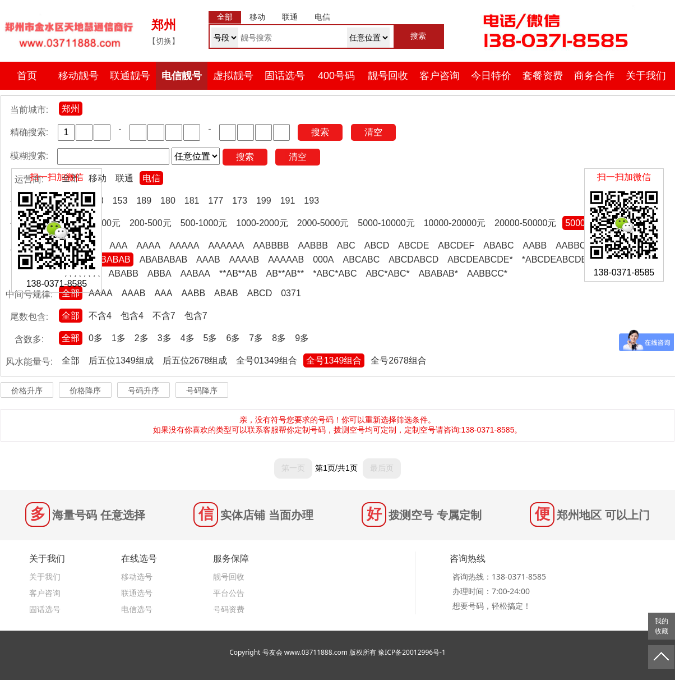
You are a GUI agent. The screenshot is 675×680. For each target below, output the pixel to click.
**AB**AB (238, 273)
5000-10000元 (386, 223)
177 (216, 200)
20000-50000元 (525, 223)
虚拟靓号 (233, 75)
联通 (124, 178)
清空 (373, 132)
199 (263, 200)
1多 (119, 338)
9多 (302, 338)
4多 (188, 338)
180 (167, 200)
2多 (142, 338)
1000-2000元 (262, 223)
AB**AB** (285, 273)
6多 (233, 338)
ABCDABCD (413, 259)
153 (120, 200)
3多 (165, 338)
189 (143, 200)
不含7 (163, 315)
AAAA (148, 245)
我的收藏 (661, 626)
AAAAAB (286, 259)
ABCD (376, 245)
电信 (151, 178)
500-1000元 (204, 223)
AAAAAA (226, 245)
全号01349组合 (266, 360)
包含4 (132, 315)
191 (287, 200)
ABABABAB (163, 259)
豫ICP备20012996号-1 (412, 652)
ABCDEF (456, 245)
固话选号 (285, 75)
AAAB (208, 259)
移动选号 (136, 576)
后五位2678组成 (195, 360)
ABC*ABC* (387, 273)
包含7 (195, 315)
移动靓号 (78, 75)
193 (311, 200)
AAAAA (184, 245)
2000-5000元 (323, 223)
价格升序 (27, 390)
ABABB (123, 273)
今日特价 (491, 75)
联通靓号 (130, 75)
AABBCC (574, 245)
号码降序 (202, 390)
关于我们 (646, 75)
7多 (256, 338)
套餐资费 (543, 75)
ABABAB (113, 259)
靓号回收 (388, 75)
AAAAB (244, 259)
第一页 (293, 467)
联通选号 (136, 592)
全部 (71, 293)
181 (192, 200)
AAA (118, 245)
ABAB (226, 293)
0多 (96, 338)
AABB (535, 245)
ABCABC (361, 259)
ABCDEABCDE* (479, 259)
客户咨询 (439, 75)
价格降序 (85, 390)
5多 (211, 338)
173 (239, 200)
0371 (291, 293)
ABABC (498, 245)
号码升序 (143, 390)
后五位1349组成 (121, 360)
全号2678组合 (399, 360)
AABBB (312, 245)
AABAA (195, 273)
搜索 (320, 132)
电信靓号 (181, 75)
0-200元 (105, 223)
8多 (279, 338)
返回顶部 (661, 657)
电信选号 (136, 609)
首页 (27, 75)
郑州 (71, 108)
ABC (346, 245)
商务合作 (594, 75)
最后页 (382, 467)
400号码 (336, 75)
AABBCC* (487, 273)
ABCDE (413, 245)
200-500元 (151, 223)
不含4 (100, 315)
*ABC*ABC (335, 273)
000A (323, 259)
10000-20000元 (455, 223)
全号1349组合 (334, 360)
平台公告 (228, 592)
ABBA (159, 273)
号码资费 (228, 609)
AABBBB (271, 245)
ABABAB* (438, 273)
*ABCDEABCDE (554, 259)
